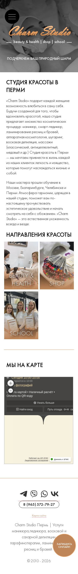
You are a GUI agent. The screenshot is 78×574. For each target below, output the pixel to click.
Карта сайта (39, 515)
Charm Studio (39, 31)
